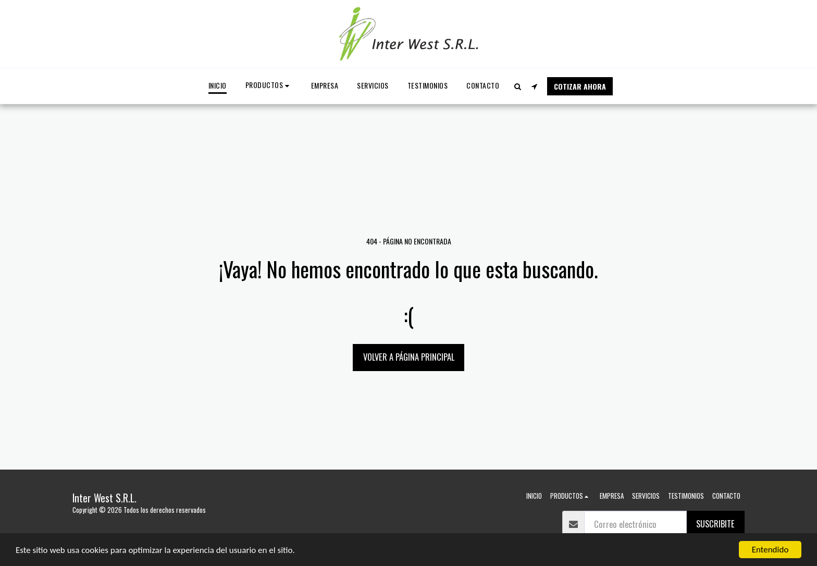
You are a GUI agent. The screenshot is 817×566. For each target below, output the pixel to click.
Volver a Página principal (408, 356)
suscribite (715, 523)
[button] (517, 86)
